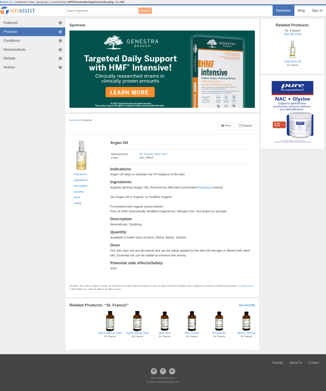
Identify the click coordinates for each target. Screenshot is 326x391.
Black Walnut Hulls (110, 332)
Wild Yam (165, 332)
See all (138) (247, 305)
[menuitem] (283, 10)
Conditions (33, 41)
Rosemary (205, 187)
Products (33, 32)
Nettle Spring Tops (137, 332)
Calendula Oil (292, 61)
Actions (33, 67)
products (75, 120)
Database (283, 10)
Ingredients (81, 180)
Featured (33, 23)
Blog (301, 10)
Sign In (317, 10)
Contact (313, 363)
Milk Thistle (192, 332)
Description (81, 185)
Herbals (33, 58)
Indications (80, 174)
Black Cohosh (246, 332)
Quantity (79, 191)
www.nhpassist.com (245, 286)
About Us (295, 363)
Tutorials (277, 363)
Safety (78, 203)
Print (226, 125)
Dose (77, 197)
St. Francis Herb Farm (153, 154)
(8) (6, 2)
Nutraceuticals (33, 50)
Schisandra (219, 332)
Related (245, 125)
